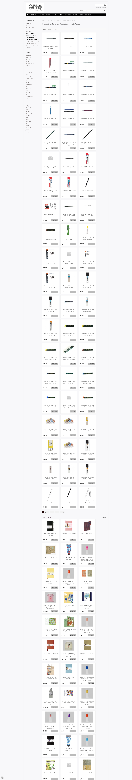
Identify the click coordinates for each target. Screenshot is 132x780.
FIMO (27, 75)
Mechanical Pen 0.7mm (83, 95)
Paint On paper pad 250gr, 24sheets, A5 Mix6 (82, 633)
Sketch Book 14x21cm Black (99, 680)
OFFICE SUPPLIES (31, 35)
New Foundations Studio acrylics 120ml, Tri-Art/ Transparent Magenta (66, 562)
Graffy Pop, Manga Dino (82, 704)
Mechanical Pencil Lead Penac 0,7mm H (49, 311)
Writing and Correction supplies (33, 38)
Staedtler (28, 121)
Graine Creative (30, 78)
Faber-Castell (29, 73)
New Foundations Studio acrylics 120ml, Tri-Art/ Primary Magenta (82, 754)
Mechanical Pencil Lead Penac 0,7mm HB (66, 311)
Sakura (28, 115)
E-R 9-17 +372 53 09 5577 (72, 772)
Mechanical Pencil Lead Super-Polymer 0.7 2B (49, 384)
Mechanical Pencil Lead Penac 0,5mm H (83, 263)
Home (43, 20)
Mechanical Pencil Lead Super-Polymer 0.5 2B (66, 360)
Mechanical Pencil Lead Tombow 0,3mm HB (50, 456)
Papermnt (28, 100)
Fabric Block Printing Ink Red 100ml (49, 560)
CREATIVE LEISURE (51, 15)
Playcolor (28, 107)
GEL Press (28, 76)
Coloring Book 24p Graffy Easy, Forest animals (66, 609)
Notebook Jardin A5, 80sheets (49, 584)
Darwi (27, 67)
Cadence (28, 59)
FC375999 (66, 46)
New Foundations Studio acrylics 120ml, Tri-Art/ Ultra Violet (66, 681)
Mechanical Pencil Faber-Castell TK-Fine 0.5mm (83, 216)
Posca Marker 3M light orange (99, 728)
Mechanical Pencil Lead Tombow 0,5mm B (50, 480)
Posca (27, 109)
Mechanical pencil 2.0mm (49, 215)
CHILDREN (68, 15)
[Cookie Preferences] (2, 777)
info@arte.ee (69, 773)
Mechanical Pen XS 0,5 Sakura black (83, 143)
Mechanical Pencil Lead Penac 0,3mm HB (83, 239)
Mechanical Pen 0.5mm (49, 95)
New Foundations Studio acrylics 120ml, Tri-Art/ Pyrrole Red (82, 681)
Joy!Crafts (28, 88)
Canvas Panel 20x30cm (99, 703)
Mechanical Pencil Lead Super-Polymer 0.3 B (66, 336)
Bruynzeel (28, 57)
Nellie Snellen (29, 96)
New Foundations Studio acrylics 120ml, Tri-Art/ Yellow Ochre (99, 657)
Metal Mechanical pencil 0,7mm (49, 503)
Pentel (27, 104)
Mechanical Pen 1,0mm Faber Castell (49, 143)
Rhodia (28, 111)
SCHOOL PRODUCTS (32, 45)
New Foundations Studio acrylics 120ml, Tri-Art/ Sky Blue (66, 705)
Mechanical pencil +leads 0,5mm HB (66, 191)
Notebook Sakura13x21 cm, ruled (49, 536)
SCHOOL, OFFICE (78, 15)
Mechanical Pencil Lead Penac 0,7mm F (83, 287)
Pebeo (27, 102)
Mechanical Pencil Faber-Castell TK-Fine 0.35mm (66, 216)
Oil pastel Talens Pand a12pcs (66, 752)
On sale (41, 769)
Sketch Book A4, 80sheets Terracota (99, 608)
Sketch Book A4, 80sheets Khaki (66, 632)
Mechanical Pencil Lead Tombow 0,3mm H (83, 432)
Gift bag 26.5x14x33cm (82, 535)
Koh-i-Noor (29, 92)
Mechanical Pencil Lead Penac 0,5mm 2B (50, 263)
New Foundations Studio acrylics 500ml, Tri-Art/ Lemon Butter (49, 633)
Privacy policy (28, 771)
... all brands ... (30, 133)
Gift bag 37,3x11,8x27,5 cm (99, 536)
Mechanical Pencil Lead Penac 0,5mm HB (49, 287)
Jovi (26, 86)
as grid (56, 29)
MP (26, 94)
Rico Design (29, 113)
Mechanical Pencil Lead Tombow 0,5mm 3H (66, 456)
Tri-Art (27, 131)
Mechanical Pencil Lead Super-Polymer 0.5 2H (82, 360)
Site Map (41, 772)
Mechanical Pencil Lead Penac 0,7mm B (66, 287)
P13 (27, 98)
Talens (27, 125)
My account (55, 768)
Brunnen (28, 55)
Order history (55, 769)
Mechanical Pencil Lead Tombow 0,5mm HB (66, 480)
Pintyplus (28, 106)
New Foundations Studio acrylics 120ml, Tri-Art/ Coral (99, 561)
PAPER (60, 15)
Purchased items (56, 771)
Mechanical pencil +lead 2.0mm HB (83, 167)
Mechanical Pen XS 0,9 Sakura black (66, 167)
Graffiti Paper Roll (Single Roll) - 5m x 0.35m (49, 609)
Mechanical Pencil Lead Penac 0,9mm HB (49, 335)
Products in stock (42, 771)
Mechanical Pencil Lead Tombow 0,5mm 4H (83, 456)
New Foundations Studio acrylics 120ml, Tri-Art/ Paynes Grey (49, 753)
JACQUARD (29, 84)
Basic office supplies (33, 43)
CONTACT (33, 15)
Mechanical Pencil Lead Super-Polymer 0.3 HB (49, 360)
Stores (27, 768)
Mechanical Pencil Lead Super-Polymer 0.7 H (82, 384)
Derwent (28, 69)
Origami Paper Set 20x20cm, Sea (82, 584)
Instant (28, 82)
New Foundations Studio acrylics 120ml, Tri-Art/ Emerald (99, 753)
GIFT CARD (88, 15)
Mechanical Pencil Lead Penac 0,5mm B (66, 263)
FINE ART (41, 15)
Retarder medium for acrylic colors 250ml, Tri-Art (66, 657)
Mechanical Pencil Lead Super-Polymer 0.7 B (66, 384)
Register (104, 7)
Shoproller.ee (103, 777)
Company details (29, 769)
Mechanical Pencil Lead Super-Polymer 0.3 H (82, 336)
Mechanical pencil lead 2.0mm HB (66, 239)
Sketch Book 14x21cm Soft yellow (82, 560)
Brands (40, 768)
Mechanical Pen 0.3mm (66, 71)
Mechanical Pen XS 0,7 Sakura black (50, 167)
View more (104, 519)
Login (101, 7)
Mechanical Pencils (33, 41)
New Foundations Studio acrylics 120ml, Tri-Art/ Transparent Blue (49, 658)
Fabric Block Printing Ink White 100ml (49, 704)
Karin (27, 90)
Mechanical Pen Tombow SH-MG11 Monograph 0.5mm (66, 144)
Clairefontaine (30, 63)
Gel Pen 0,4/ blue (83, 46)
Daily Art (28, 65)
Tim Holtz (28, 127)
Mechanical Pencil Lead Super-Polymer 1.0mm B (82, 408)
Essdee (28, 71)
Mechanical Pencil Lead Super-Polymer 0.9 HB (66, 408)
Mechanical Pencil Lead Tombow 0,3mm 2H (50, 432)
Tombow (28, 129)
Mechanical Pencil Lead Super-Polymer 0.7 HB (49, 408)
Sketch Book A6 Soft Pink (66, 536)
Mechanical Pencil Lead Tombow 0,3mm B (66, 432)
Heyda (27, 80)
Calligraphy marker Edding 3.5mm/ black (49, 47)
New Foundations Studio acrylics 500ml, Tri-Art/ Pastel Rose (66, 585)
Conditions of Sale (29, 772)
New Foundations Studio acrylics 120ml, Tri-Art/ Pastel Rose (49, 681)
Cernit (27, 61)
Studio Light (29, 123)
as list (50, 29)
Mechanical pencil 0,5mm (83, 191)
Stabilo (27, 119)
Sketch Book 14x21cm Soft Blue (99, 632)
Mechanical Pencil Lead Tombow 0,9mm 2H (83, 480)
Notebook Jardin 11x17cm (49, 728)
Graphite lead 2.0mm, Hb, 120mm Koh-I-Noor (49, 72)
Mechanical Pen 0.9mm (83, 119)
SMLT (27, 117)
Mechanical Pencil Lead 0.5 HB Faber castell (50, 240)
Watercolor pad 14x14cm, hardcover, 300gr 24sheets (98, 585)
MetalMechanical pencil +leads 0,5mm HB (83, 504)
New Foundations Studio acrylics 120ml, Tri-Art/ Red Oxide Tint (82, 609)
